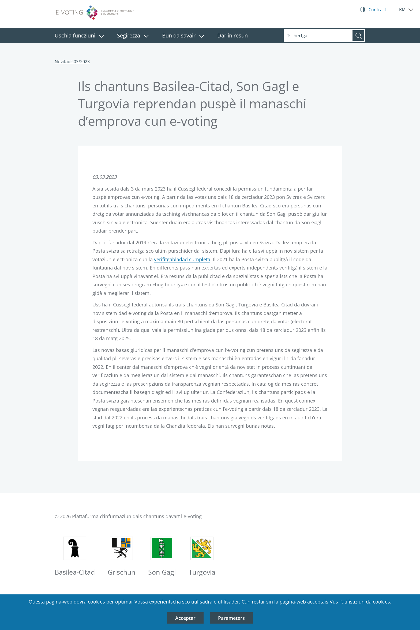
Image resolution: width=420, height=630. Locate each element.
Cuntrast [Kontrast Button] (377, 10)
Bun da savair (179, 35)
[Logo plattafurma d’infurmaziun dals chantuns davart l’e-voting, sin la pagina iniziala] (95, 13)
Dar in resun (232, 35)
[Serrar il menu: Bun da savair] (201, 36)
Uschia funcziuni (75, 35)
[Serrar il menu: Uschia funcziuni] (101, 36)
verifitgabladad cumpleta (182, 259)
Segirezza (128, 35)
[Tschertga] (318, 35)
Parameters (231, 618)
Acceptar (185, 618)
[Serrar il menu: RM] (406, 9)
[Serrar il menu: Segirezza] (146, 36)
